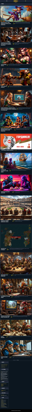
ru (25, 0)
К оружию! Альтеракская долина (4, 364)
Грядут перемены (2, 337)
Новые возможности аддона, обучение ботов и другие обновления (6, 130)
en (25, 1)
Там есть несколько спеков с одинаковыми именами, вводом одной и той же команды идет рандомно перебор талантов (4, 379)
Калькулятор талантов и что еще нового (4, 170)
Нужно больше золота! (3, 65)
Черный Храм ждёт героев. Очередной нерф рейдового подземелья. (6, 44)
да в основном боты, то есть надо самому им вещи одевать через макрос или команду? (4, 371)
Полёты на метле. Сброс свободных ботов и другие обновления (6, 23)
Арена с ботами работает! (4, 87)
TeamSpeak (2, 385)
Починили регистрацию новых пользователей (5, 316)
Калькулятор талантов (3, 383)
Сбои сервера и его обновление (4, 275)
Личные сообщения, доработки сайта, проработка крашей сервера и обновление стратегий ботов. (9, 109)
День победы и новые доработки (7, 150)
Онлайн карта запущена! (3, 249)
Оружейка (2, 384)
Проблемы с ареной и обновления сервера (5, 221)
